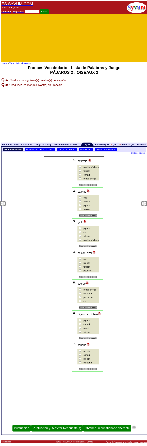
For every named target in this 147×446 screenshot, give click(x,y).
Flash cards (86, 149)
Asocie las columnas (106, 149)
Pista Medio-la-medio (88, 185)
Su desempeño (138, 153)
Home (4, 63)
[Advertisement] (107, 38)
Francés (25, 63)
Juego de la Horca (67, 149)
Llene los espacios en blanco (40, 149)
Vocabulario (14, 63)
